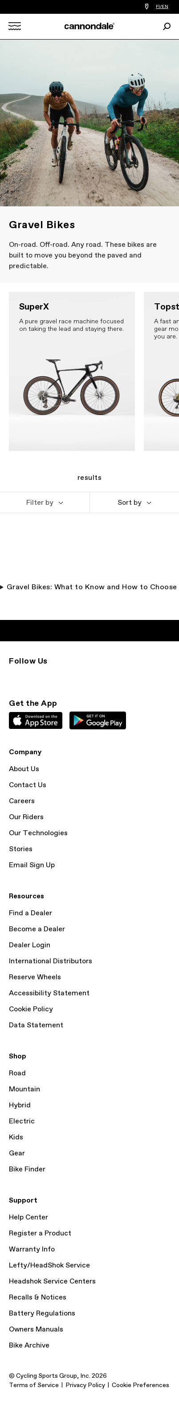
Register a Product (40, 1233)
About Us (24, 769)
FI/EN (162, 7)
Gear (17, 1153)
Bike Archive (29, 1345)
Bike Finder (27, 1169)
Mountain (24, 1089)
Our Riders (26, 817)
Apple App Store (35, 720)
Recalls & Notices (37, 1297)
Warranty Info (32, 1249)
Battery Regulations (42, 1313)
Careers (22, 801)
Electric (22, 1121)
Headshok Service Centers (52, 1281)
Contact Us (27, 785)
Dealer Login (29, 945)
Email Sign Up (32, 865)
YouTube (73, 677)
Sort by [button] (130, 502)
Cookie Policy (31, 1009)
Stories (21, 849)
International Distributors (50, 961)
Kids (16, 1137)
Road (17, 1073)
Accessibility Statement (49, 993)
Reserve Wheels (35, 977)
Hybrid (20, 1105)
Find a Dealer (30, 913)
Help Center (28, 1217)
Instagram (14, 677)
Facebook (53, 677)
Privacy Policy (85, 1385)
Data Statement (36, 1025)
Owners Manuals (36, 1329)
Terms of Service (34, 1385)
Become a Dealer (37, 929)
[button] (45, 502)
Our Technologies (38, 833)
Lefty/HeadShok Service (49, 1265)
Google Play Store (98, 720)
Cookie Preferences (140, 1385)
